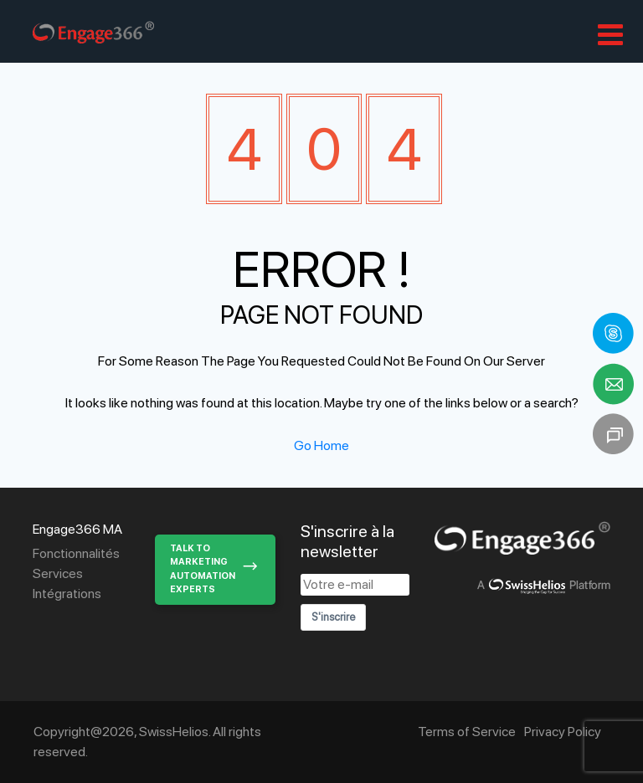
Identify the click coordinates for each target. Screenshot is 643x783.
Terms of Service (467, 732)
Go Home (321, 445)
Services (58, 573)
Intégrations (67, 593)
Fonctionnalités (76, 553)
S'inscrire (333, 617)
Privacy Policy (562, 732)
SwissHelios (173, 732)
